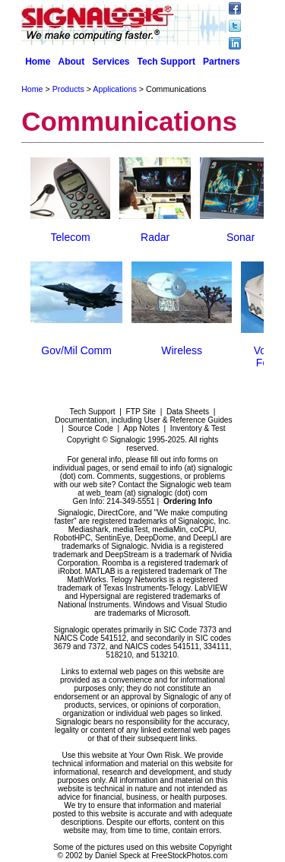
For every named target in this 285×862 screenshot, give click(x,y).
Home (37, 61)
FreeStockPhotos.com (189, 855)
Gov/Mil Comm (76, 350)
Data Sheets (187, 411)
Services (110, 61)
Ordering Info (188, 501)
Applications (114, 88)
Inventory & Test (198, 428)
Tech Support (166, 61)
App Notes (141, 428)
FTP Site (141, 411)
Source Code (90, 428)
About (71, 61)
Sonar (240, 237)
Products (68, 88)
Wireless (181, 350)
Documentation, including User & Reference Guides (143, 420)
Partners (221, 61)
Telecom (70, 237)
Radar (155, 237)
